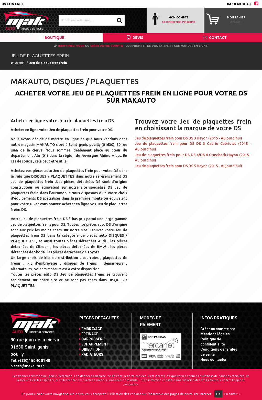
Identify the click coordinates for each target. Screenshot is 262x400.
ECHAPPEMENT (93, 344)
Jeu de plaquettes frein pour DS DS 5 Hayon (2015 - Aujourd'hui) (188, 166)
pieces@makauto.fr (27, 366)
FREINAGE (88, 334)
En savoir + (232, 394)
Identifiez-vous (71, 45)
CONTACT (215, 38)
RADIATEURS (91, 354)
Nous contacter (213, 360)
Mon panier (236, 17)
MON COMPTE (178, 17)
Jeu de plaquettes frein (48, 62)
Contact (13, 4)
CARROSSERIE (92, 339)
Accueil (20, 62)
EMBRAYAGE (90, 329)
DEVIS (135, 38)
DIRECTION (90, 349)
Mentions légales (215, 334)
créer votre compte (106, 45)
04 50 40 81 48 (238, 4)
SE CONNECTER (171, 22)
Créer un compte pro (217, 329)
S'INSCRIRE (188, 22)
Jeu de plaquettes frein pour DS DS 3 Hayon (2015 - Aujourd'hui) (188, 138)
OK (218, 394)
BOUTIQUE (51, 38)
